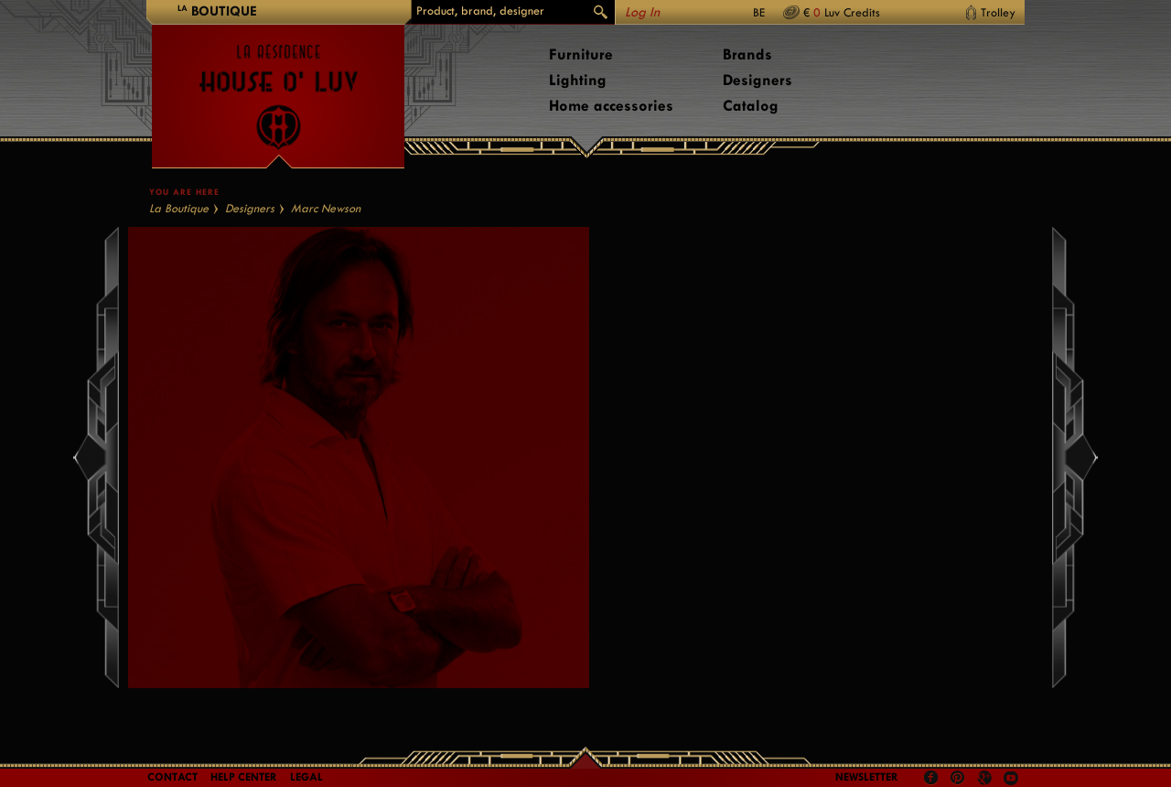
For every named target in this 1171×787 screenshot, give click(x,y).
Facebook (931, 778)
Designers (757, 80)
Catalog (751, 105)
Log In (642, 12)
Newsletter (866, 777)
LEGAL (306, 777)
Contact (172, 777)
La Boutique (179, 208)
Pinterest (958, 778)
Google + (986, 779)
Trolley (998, 12)
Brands (747, 54)
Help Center (243, 777)
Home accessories (611, 105)
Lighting (578, 80)
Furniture (581, 54)
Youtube (1011, 778)
